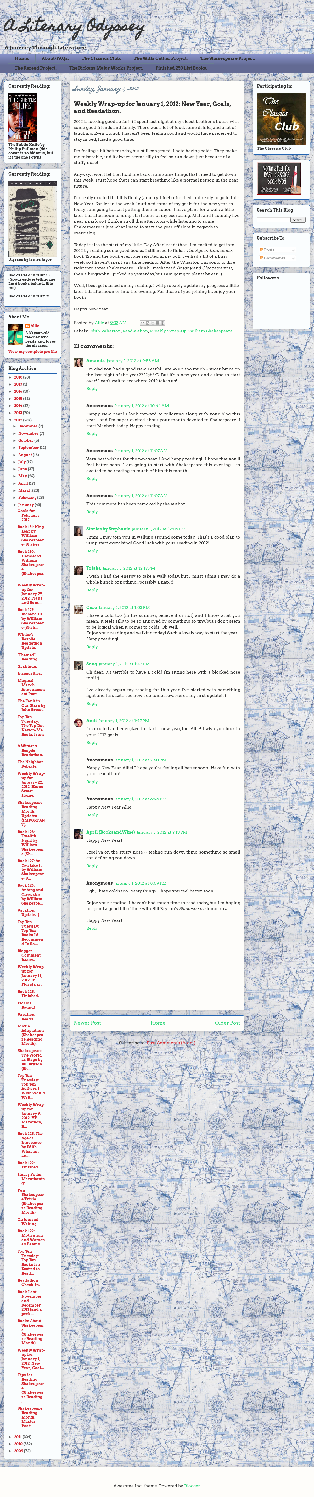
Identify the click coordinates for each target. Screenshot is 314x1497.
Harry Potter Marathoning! (31, 1178)
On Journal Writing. (28, 1221)
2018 (18, 377)
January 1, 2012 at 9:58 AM (132, 360)
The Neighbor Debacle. (30, 764)
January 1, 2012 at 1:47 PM (123, 720)
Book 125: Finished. (28, 994)
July (22, 462)
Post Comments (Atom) (171, 1042)
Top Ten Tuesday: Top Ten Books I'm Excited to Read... (29, 1262)
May (23, 476)
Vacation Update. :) (28, 912)
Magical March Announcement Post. (31, 687)
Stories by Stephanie (108, 529)
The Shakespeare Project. (227, 58)
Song (91, 664)
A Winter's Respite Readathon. (30, 750)
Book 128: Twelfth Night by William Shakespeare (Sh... (31, 843)
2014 (18, 406)
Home (158, 1023)
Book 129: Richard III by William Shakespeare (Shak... (31, 618)
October (26, 440)
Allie (100, 322)
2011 (18, 1437)
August (25, 455)
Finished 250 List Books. (181, 68)
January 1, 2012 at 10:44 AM (141, 405)
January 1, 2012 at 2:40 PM (140, 760)
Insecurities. (30, 673)
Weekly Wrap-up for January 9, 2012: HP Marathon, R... (31, 1116)
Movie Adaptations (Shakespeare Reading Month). (31, 1035)
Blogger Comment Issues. (29, 955)
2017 (18, 384)
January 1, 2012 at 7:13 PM (162, 832)
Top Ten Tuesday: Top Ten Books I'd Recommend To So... (30, 933)
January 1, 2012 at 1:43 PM (124, 664)
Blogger (192, 1485)
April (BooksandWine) (110, 832)
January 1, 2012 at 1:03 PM (124, 607)
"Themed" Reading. (28, 657)
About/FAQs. (55, 58)
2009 (19, 1451)
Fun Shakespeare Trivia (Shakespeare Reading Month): (31, 1201)
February (27, 497)
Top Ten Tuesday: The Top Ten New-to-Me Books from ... (31, 728)
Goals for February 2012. (29, 515)
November (29, 433)
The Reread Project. (36, 68)
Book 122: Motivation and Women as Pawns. (31, 1237)
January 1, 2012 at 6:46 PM (140, 798)
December (28, 426)
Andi (91, 720)
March (25, 490)
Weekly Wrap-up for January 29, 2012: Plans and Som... (31, 594)
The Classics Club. (101, 58)
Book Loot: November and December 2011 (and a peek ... (30, 1303)
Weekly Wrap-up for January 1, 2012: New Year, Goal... (31, 1359)
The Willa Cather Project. (161, 58)
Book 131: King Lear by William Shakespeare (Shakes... (31, 535)
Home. (22, 58)
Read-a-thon (135, 331)
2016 (18, 391)
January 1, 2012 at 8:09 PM (140, 883)
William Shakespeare (210, 331)
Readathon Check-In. (29, 1282)
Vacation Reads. (26, 1017)
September (29, 447)
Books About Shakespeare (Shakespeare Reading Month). (31, 1332)
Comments (272, 258)
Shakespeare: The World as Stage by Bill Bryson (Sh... (30, 1059)
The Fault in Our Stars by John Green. (31, 705)
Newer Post (87, 1023)
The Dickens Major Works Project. (106, 68)
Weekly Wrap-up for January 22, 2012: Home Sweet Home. (31, 784)
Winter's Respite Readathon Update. (30, 641)
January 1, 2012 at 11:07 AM (141, 450)
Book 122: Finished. (28, 1165)
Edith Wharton (105, 331)
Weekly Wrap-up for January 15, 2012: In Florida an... (31, 975)
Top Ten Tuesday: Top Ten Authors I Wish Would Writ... (31, 1087)
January (26, 505)
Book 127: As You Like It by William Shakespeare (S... (31, 869)
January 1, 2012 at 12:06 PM (159, 529)
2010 (18, 1444)
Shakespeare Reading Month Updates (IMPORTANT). (31, 813)
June (23, 469)
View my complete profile (32, 351)
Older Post (227, 1023)
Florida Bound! (26, 1005)
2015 (18, 399)
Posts (267, 250)
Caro (91, 607)
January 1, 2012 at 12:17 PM (129, 568)
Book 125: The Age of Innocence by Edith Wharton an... (30, 1145)
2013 (18, 413)
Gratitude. (27, 666)
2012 (18, 420)
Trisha (93, 568)
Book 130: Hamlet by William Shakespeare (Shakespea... (31, 565)
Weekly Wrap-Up (168, 331)
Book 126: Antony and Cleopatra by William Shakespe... (30, 894)
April (23, 483)
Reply (92, 388)
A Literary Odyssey (74, 28)
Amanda (95, 360)
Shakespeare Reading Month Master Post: (30, 1417)
